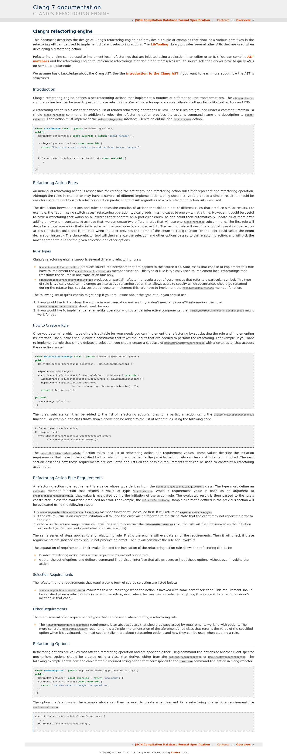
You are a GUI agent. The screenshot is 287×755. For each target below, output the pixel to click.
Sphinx (175, 751)
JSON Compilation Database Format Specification (172, 20)
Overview (243, 20)
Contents (223, 20)
